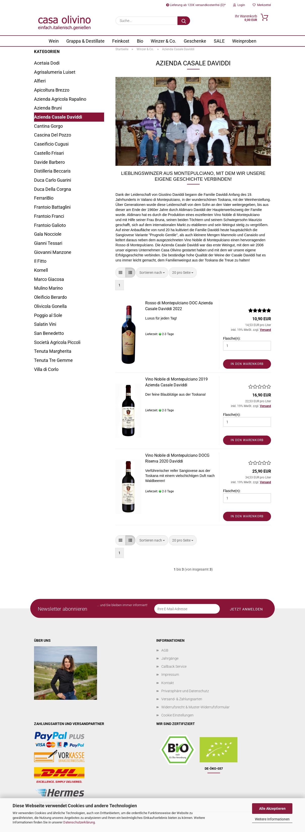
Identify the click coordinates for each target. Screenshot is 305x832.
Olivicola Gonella (50, 306)
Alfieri (40, 81)
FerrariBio (43, 198)
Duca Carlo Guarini (52, 180)
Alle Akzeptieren (272, 809)
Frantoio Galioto (50, 225)
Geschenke (195, 41)
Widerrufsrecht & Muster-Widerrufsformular (195, 707)
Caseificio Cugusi (51, 144)
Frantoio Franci (49, 216)
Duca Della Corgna (52, 189)
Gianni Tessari (48, 243)
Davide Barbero (49, 162)
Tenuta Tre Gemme (53, 360)
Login (239, 5)
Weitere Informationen (272, 819)
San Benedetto (49, 333)
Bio (140, 41)
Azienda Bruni (48, 108)
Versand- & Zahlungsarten (181, 699)
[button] (120, 272)
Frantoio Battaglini (52, 207)
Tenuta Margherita (52, 351)
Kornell (41, 270)
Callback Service (174, 666)
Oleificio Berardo (50, 297)
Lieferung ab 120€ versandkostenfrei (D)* (196, 5)
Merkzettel (262, 5)
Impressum (170, 675)
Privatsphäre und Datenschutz (185, 691)
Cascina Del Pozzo (52, 135)
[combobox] (152, 272)
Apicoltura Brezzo (51, 90)
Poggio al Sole (48, 315)
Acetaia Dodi (46, 63)
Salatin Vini (45, 324)
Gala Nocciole (48, 234)
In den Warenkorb (247, 364)
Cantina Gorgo (48, 126)
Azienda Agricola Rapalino (60, 99)
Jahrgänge (169, 658)
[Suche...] (183, 20)
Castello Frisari (49, 153)
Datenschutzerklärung (79, 822)
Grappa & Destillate (85, 41)
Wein (54, 41)
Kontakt (167, 683)
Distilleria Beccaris (52, 171)
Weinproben (244, 41)
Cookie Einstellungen (177, 715)
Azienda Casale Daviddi (58, 117)
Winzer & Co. (163, 41)
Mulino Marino (48, 288)
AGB (164, 650)
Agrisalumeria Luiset (54, 72)
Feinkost (120, 41)
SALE (219, 41)
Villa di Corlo (46, 369)
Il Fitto (40, 261)
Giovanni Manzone (52, 252)
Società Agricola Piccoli (57, 342)
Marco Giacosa (49, 279)
